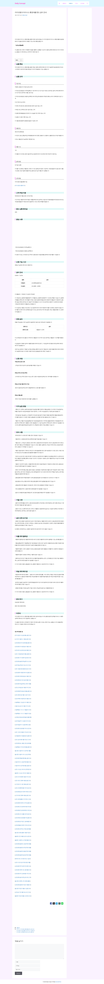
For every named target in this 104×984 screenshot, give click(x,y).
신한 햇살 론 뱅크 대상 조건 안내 (22, 665)
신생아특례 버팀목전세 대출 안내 (23, 698)
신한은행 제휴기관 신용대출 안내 (23, 870)
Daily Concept (20, 3)
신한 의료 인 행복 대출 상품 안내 (22, 780)
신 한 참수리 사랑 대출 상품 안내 (22, 784)
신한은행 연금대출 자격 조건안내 (23, 728)
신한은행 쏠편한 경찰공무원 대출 (23, 851)
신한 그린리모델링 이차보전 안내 (23, 732)
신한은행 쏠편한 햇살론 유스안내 (23, 661)
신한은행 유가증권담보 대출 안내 (23, 646)
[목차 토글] (20, 60)
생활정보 (64, 3)
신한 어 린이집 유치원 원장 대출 (22, 862)
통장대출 (26, 929)
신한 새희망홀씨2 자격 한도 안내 (22, 799)
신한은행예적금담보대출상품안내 (23, 691)
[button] (87, 3)
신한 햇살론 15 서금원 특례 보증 (22, 724)
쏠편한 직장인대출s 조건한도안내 (23, 896)
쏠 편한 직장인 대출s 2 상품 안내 (22, 888)
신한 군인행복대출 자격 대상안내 (23, 788)
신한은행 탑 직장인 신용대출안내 (23, 821)
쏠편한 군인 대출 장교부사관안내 (23, 836)
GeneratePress (58, 981)
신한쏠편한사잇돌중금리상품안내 (23, 736)
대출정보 (71, 3)
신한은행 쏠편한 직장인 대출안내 (23, 885)
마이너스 (18, 929)
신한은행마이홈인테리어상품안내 (23, 672)
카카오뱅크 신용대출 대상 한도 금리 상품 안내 (25, 932)
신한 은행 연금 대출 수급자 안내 (22, 695)
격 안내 (28, 777)
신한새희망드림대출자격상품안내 (23, 817)
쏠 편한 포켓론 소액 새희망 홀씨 (22, 881)
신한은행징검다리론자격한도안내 (23, 791)
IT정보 (76, 3)
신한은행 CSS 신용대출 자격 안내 (23, 873)
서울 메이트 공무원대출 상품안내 (23, 765)
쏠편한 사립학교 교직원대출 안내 (23, 840)
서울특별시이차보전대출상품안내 (23, 747)
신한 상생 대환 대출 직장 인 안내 (22, 739)
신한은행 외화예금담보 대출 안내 (23, 676)
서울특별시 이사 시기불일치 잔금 (23, 713)
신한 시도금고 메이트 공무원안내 (23, 769)
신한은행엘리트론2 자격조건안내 (23, 825)
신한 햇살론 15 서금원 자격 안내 (22, 721)
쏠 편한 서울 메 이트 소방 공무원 (22, 754)
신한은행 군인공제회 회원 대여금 (23, 806)
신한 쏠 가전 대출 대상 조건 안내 (22, 892)
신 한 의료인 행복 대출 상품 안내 (22, 795)
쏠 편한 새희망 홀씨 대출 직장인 (22, 832)
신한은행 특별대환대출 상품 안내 (23, 758)
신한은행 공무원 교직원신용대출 (22, 829)
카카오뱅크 (22, 929)
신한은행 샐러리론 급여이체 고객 (23, 877)
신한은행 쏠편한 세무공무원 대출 (23, 847)
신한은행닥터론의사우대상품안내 (23, 803)
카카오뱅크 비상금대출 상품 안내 (23, 635)
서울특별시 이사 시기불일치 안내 (23, 710)
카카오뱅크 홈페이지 (20, 185)
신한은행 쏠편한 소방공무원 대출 (23, 844)
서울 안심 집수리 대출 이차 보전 (22, 706)
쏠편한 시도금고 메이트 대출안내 (23, 773)
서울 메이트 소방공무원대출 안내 (23, 762)
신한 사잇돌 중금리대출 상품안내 (23, 654)
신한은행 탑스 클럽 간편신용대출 (23, 743)
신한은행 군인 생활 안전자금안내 (23, 814)
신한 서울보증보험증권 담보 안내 (23, 669)
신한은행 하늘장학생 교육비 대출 (23, 683)
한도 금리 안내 (31, 929)
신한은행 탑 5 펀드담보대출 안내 (22, 680)
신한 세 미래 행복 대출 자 (21, 777)
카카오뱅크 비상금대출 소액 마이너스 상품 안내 (25, 930)
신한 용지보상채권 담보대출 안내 (23, 650)
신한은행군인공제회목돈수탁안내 (23, 810)
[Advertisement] (27, 27)
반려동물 (82, 3)
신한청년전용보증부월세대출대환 (23, 717)
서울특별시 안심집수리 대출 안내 (23, 702)
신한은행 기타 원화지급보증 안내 (23, 657)
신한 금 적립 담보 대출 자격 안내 (22, 687)
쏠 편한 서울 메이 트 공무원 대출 (22, 750)
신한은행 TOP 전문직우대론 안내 (23, 866)
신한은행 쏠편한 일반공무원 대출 (23, 855)
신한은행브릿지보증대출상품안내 (23, 643)
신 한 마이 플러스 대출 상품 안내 (22, 639)
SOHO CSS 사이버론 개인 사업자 (22, 858)
